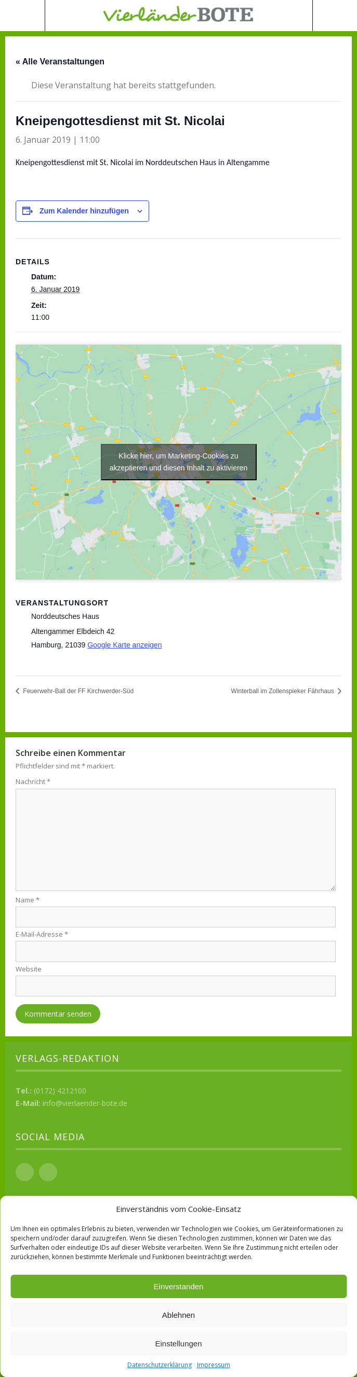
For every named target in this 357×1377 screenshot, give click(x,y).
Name (27, 900)
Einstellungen (178, 1343)
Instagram (48, 1172)
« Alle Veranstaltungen (60, 61)
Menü (22, 15)
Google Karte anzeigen (124, 645)
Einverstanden (179, 1286)
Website (29, 969)
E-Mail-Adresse (42, 934)
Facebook (25, 1172)
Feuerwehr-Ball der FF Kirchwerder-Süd (77, 691)
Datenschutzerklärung (159, 1364)
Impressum (213, 1364)
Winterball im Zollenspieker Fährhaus (283, 691)
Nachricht (33, 781)
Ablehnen (178, 1315)
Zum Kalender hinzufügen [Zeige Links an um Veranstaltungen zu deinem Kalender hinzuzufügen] (84, 211)
